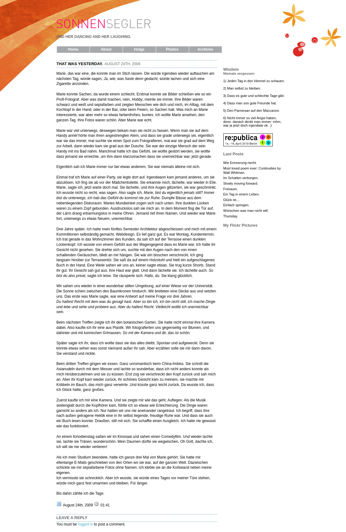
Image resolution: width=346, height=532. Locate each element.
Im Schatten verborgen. (241, 178)
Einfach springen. (236, 205)
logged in (85, 524)
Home (73, 49)
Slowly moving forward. (240, 183)
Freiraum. (230, 189)
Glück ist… (231, 200)
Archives (205, 49)
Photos (172, 49)
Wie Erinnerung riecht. (240, 163)
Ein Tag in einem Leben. (241, 194)
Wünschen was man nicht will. (246, 210)
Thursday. (230, 216)
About (106, 49)
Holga (139, 49)
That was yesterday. (80, 63)
